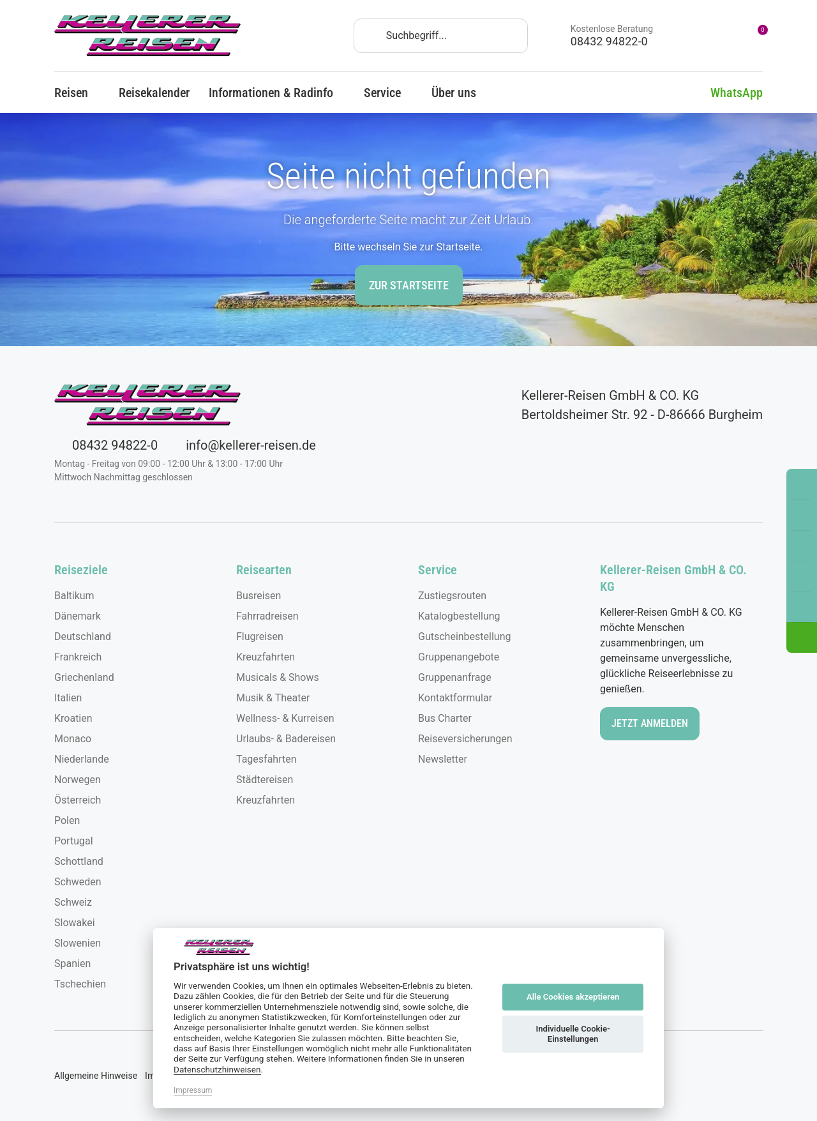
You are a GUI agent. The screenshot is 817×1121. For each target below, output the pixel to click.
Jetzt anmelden (649, 723)
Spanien (72, 963)
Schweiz (73, 902)
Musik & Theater (273, 698)
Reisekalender (154, 92)
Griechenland (84, 677)
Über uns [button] (459, 92)
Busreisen (258, 596)
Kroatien (73, 718)
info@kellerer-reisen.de (242, 445)
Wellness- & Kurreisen (285, 718)
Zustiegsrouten (452, 596)
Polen (67, 820)
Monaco (72, 739)
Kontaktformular (455, 698)
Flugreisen (259, 636)
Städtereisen (264, 780)
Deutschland (82, 636)
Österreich (77, 800)
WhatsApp (727, 92)
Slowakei (74, 923)
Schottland (78, 861)
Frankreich (77, 657)
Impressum (193, 1090)
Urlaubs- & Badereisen (286, 739)
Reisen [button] (77, 92)
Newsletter (442, 759)
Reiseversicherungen (465, 739)
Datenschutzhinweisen (217, 1069)
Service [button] (388, 92)
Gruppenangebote (458, 657)
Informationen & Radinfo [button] (277, 92)
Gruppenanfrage (454, 677)
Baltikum (74, 596)
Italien (68, 698)
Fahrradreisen (267, 616)
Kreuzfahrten (265, 657)
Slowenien (77, 943)
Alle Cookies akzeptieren (573, 997)
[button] (801, 637)
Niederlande (81, 759)
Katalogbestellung (459, 616)
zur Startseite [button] (409, 285)
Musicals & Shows (277, 677)
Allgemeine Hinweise (95, 1076)
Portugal (73, 841)
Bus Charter (445, 718)
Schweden (77, 882)
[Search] (440, 35)
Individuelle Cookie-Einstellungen (573, 1034)
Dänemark (77, 616)
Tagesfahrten (266, 759)
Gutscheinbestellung (464, 636)
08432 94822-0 (106, 445)
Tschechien (80, 984)
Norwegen (77, 780)
